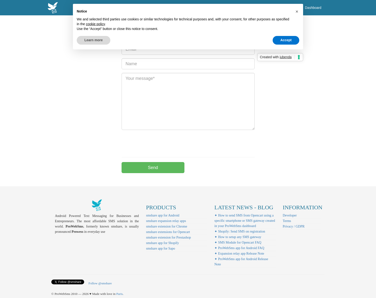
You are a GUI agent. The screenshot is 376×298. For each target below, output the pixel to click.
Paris (119, 294)
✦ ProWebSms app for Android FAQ (239, 248)
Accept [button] (286, 40)
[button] (297, 11)
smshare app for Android (162, 215)
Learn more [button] (93, 40)
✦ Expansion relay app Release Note (239, 253)
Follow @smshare (100, 283)
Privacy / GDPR (294, 226)
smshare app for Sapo (160, 248)
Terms (287, 221)
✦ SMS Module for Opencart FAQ (237, 242)
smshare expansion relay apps (166, 221)
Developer (290, 215)
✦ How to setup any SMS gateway (237, 237)
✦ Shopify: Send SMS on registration (239, 231)
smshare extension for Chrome (166, 226)
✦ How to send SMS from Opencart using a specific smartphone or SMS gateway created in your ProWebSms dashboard (244, 221)
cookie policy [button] (95, 24)
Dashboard (313, 8)
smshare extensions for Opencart (168, 232)
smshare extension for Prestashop (168, 237)
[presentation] (158, 143)
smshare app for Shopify (162, 243)
